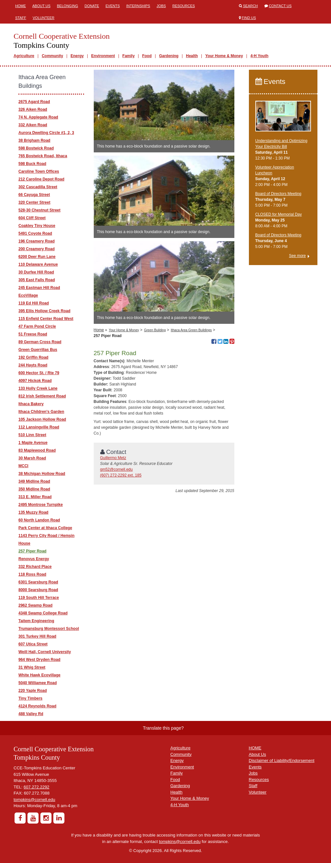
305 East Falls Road (36, 280)
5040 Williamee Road (37, 683)
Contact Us (280, 6)
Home (20, 6)
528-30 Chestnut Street (39, 210)
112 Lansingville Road (38, 427)
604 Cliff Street (32, 218)
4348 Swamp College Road (43, 613)
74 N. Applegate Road (38, 117)
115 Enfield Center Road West (45, 318)
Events (112, 6)
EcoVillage (28, 295)
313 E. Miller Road (35, 497)
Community (52, 56)
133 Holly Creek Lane (38, 388)
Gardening (168, 56)
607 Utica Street (33, 644)
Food (147, 56)
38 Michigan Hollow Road (41, 473)
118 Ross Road (32, 574)
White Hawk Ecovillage (39, 675)
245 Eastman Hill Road (39, 287)
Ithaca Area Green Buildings (191, 330)
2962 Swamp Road (35, 605)
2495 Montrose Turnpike (40, 504)
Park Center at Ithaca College (45, 528)
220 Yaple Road (32, 690)
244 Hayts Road (32, 365)
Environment (103, 56)
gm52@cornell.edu (116, 469)
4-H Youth (260, 56)
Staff (20, 18)
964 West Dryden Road (39, 659)
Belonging (67, 6)
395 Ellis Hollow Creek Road (44, 311)
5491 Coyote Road (35, 233)
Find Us (249, 18)
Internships (138, 6)
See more (297, 255)
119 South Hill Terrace (38, 597)
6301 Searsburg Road (38, 582)
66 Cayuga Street (34, 194)
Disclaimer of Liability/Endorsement (282, 760)
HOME (255, 747)
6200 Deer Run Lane (37, 256)
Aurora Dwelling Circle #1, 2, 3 (46, 132)
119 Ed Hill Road (33, 303)
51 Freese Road (32, 334)
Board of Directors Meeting (278, 193)
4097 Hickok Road (35, 380)
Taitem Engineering (36, 621)
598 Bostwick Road (36, 148)
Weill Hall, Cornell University (44, 652)
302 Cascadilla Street (37, 187)
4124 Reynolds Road (37, 706)
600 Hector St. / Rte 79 (38, 373)
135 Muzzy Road (33, 512)
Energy (77, 56)
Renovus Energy (33, 559)
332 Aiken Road (32, 125)
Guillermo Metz (113, 458)
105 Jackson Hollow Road (42, 419)
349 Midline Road (34, 481)
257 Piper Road (32, 551)
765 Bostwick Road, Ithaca (42, 156)
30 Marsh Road (32, 458)
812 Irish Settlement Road (42, 396)
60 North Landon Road (39, 520)
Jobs (161, 6)
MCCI (23, 466)
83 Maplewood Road (37, 450)
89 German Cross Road (39, 342)
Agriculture (24, 56)
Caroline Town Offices (38, 171)
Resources (183, 6)
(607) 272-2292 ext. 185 (121, 475)
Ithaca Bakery (31, 404)
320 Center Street (34, 202)
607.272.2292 (36, 787)
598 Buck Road (32, 163)
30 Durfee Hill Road (36, 272)
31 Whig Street (31, 667)
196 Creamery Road (36, 241)
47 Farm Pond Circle (37, 326)
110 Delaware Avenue (38, 264)
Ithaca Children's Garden (41, 411)
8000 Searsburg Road (38, 590)
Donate (91, 6)
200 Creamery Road (36, 249)
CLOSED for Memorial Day (278, 214)
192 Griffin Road (33, 357)
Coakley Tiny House (36, 225)
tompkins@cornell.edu (34, 799)
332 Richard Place (35, 566)
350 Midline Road (34, 489)
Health (192, 56)
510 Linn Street (32, 435)
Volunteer (43, 18)
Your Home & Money (224, 56)
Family (129, 56)
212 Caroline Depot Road (41, 179)
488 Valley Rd (30, 714)
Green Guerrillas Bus (37, 349)
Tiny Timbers (30, 698)
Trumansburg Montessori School (48, 628)
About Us (41, 6)
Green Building (155, 330)
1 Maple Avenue (33, 442)
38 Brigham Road (34, 140)
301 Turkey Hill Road (37, 636)
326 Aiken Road (32, 109)
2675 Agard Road (34, 101)
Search (250, 6)
